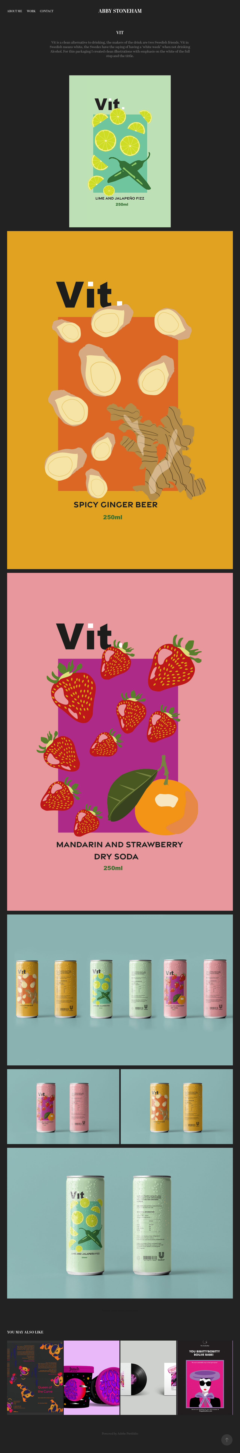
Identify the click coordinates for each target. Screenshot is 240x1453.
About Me (14, 11)
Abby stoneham (120, 11)
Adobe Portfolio (128, 1433)
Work (31, 11)
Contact (46, 11)
